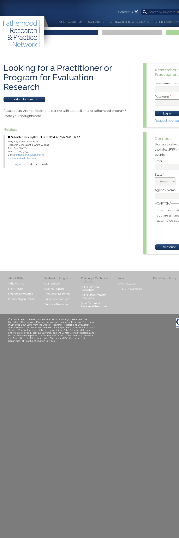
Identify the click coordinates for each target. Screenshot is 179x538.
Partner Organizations (21, 299)
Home (61, 21)
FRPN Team (15, 288)
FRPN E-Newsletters (129, 288)
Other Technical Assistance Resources (94, 305)
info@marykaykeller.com (30, 154)
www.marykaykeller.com (22, 158)
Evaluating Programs (58, 278)
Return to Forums (22, 99)
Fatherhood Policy (165, 278)
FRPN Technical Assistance (90, 288)
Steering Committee (20, 293)
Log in (17, 164)
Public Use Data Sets (57, 299)
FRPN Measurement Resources (93, 296)
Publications (95, 21)
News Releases (126, 283)
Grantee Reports (54, 288)
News (120, 278)
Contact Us (125, 12)
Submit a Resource (56, 304)
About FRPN (75, 21)
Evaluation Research (57, 293)
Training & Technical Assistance (128, 21)
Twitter (136, 12)
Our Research (52, 283)
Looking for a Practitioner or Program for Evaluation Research (58, 77)
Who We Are (16, 283)
